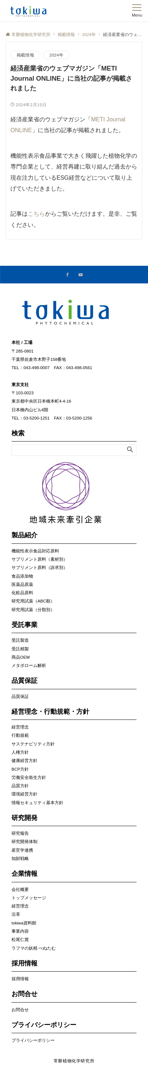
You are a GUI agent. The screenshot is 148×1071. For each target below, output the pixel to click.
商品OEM (21, 657)
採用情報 (20, 978)
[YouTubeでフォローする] (81, 275)
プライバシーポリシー (33, 1040)
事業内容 (20, 931)
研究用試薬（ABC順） (33, 601)
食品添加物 (22, 576)
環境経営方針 (24, 794)
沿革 (16, 914)
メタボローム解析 (29, 665)
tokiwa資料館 (24, 922)
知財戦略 (20, 858)
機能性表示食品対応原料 (35, 550)
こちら (36, 214)
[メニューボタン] (137, 10)
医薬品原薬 (22, 584)
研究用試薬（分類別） (33, 609)
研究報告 (20, 833)
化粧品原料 (22, 592)
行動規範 (20, 735)
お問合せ (20, 1009)
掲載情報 (25, 55)
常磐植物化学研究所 (74, 1060)
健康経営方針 (24, 760)
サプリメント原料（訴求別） (40, 567)
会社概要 (20, 889)
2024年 (56, 55)
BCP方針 (20, 769)
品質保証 (20, 696)
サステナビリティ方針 (33, 743)
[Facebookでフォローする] (68, 275)
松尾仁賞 (20, 939)
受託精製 (20, 648)
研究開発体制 (24, 841)
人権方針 (20, 752)
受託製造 (20, 640)
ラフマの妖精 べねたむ (34, 948)
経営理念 (20, 727)
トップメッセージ (29, 897)
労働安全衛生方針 (29, 777)
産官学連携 (22, 850)
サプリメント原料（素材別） (40, 559)
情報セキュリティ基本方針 (37, 802)
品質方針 (20, 785)
